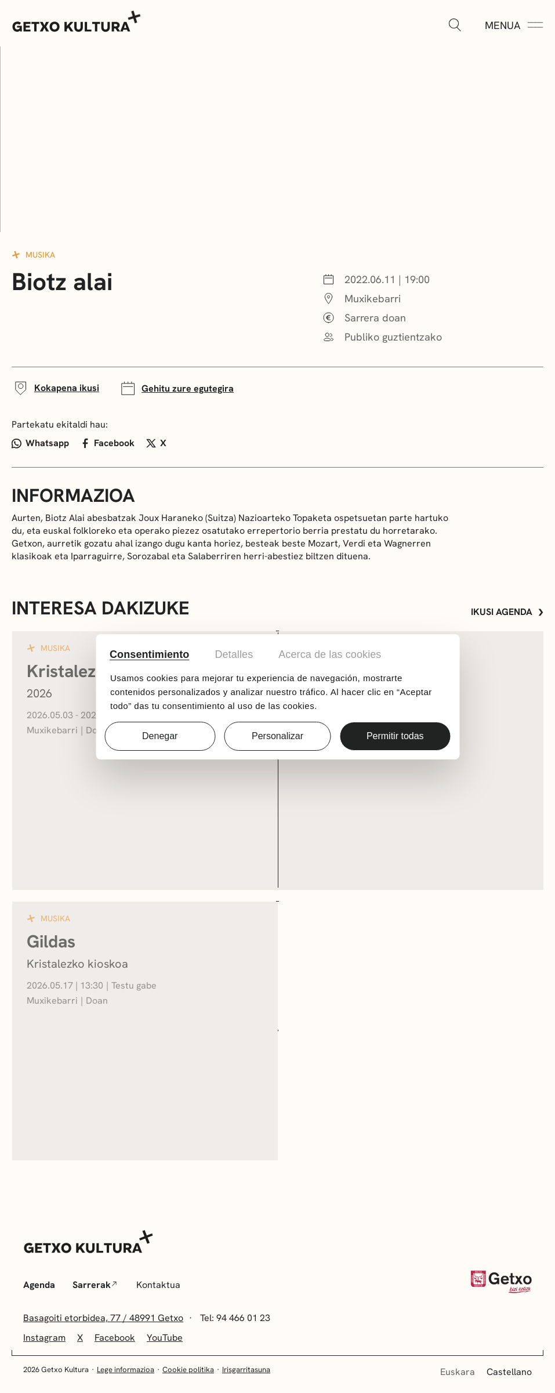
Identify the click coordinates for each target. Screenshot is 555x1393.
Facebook (108, 443)
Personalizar (277, 736)
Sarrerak (94, 1285)
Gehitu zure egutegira (176, 388)
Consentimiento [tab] (149, 654)
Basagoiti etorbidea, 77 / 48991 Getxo (103, 1318)
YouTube (165, 1338)
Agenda (39, 1285)
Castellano (509, 1372)
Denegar (159, 736)
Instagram (44, 1338)
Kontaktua (158, 1285)
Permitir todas (395, 736)
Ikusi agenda (507, 612)
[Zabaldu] (455, 25)
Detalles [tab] (234, 654)
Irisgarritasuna (246, 1369)
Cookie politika (188, 1369)
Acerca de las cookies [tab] (329, 654)
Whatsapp (40, 443)
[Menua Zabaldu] (514, 25)
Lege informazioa (125, 1369)
